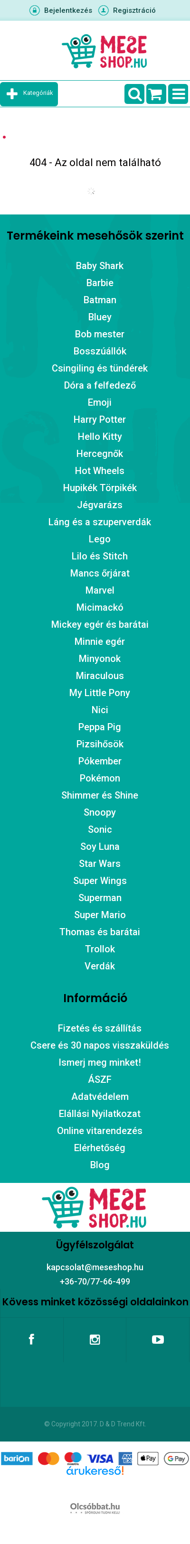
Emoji (100, 402)
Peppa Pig (99, 727)
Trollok (100, 949)
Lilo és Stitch (100, 556)
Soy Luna (100, 846)
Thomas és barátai (99, 932)
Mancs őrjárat (100, 573)
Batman (100, 300)
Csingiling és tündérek (100, 368)
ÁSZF (100, 1079)
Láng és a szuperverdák (99, 522)
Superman (100, 897)
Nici (100, 710)
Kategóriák (38, 92)
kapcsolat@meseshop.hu (95, 1267)
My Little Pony (99, 692)
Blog (100, 1165)
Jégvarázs (100, 505)
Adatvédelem (100, 1096)
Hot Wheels (99, 470)
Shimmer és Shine (99, 795)
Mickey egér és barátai (100, 624)
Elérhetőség (99, 1147)
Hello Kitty (100, 436)
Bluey (100, 317)
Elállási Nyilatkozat (100, 1113)
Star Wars (100, 863)
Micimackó (100, 607)
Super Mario (100, 915)
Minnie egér (100, 641)
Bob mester (99, 334)
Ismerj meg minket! (99, 1062)
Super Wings (100, 880)
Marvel (100, 590)
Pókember (100, 761)
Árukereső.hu (94, 1485)
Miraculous (100, 675)
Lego (100, 539)
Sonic (100, 829)
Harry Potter (100, 419)
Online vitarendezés (99, 1130)
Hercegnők (99, 453)
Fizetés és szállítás (100, 1028)
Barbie (100, 282)
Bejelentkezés (68, 10)
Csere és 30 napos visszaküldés (99, 1045)
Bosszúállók (100, 351)
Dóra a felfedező (100, 385)
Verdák (100, 966)
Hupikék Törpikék (100, 487)
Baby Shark (100, 265)
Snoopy (100, 812)
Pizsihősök (100, 744)
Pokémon (100, 778)
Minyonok (100, 658)
